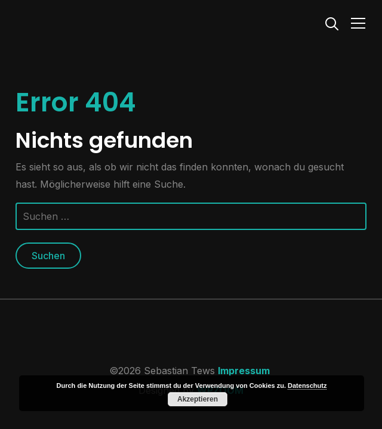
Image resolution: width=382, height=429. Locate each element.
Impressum (244, 371)
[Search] (332, 23)
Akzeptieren (197, 399)
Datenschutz (307, 385)
